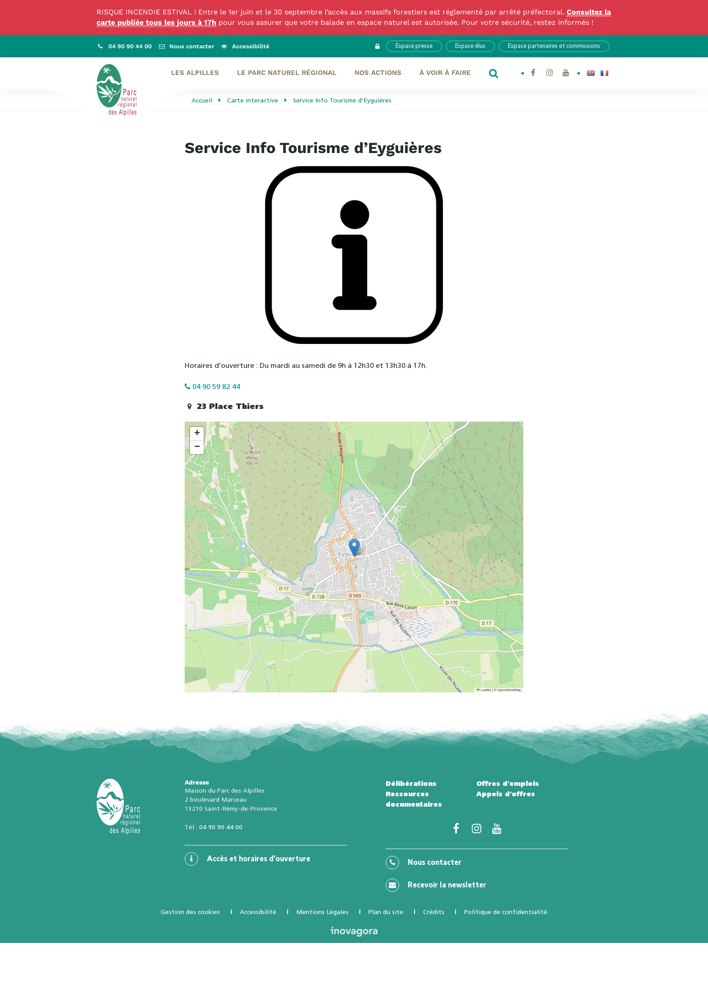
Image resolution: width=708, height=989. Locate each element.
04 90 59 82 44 (212, 386)
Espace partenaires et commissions (554, 46)
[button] (354, 548)
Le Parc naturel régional (286, 73)
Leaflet (483, 690)
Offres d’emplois (507, 783)
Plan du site (385, 911)
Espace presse (414, 46)
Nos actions (377, 73)
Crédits (433, 911)
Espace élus (470, 46)
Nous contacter (423, 862)
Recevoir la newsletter (436, 885)
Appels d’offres (505, 794)
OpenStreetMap (509, 690)
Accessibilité (258, 911)
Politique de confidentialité (505, 911)
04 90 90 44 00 (220, 827)
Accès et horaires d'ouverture (247, 859)
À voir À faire (445, 73)
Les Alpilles (195, 73)
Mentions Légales (322, 911)
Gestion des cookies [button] (190, 911)
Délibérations (411, 783)
